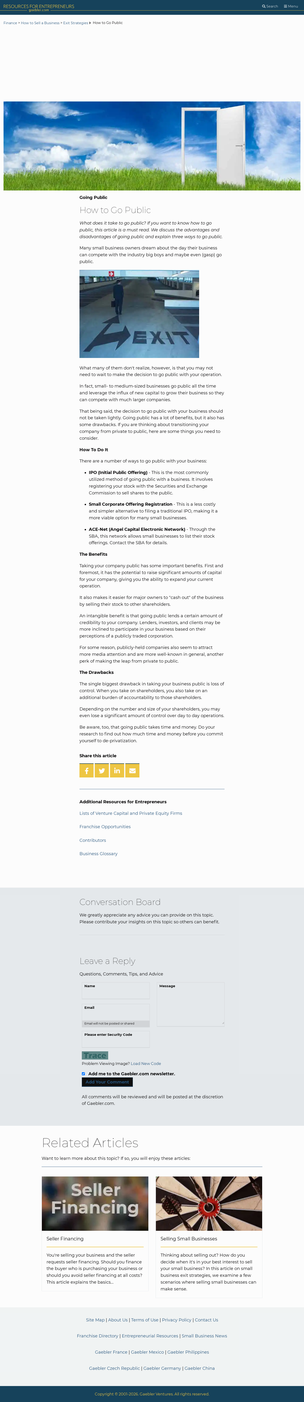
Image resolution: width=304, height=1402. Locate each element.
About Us (118, 1320)
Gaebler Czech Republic (114, 1368)
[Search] (270, 6)
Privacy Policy (176, 1320)
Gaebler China (200, 1368)
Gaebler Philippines (188, 1352)
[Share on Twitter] (102, 770)
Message (167, 986)
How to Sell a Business (40, 23)
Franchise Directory (97, 1336)
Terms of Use (144, 1320)
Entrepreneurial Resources (150, 1336)
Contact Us (206, 1320)
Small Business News (204, 1336)
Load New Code (146, 1063)
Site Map (95, 1320)
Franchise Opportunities (105, 826)
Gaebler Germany (162, 1368)
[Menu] (291, 6)
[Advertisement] (152, 64)
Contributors (92, 840)
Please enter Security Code (108, 1035)
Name (89, 986)
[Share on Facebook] (86, 770)
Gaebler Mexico (147, 1352)
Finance (10, 23)
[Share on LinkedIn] (117, 770)
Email (89, 1008)
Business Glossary (98, 853)
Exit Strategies (75, 23)
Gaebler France (111, 1352)
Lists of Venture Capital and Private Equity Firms (130, 813)
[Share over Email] (132, 770)
